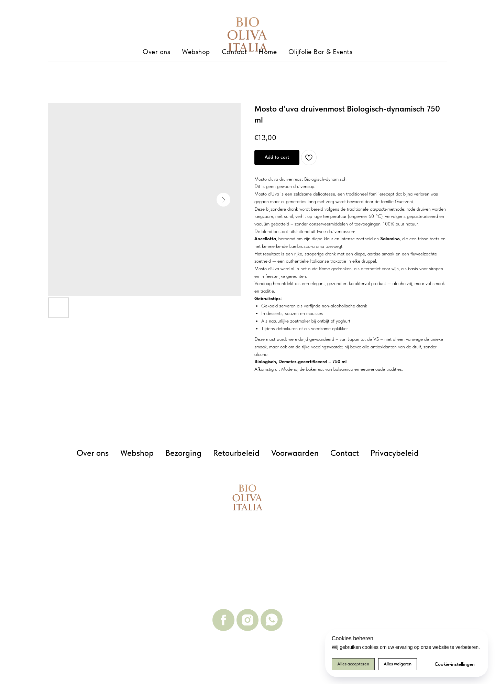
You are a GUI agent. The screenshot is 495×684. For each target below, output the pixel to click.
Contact (234, 52)
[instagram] (247, 620)
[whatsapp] (272, 620)
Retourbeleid (236, 453)
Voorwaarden (295, 453)
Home (267, 52)
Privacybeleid (395, 453)
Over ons (156, 52)
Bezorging (183, 453)
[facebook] (223, 620)
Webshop (196, 52)
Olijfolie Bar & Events (320, 52)
